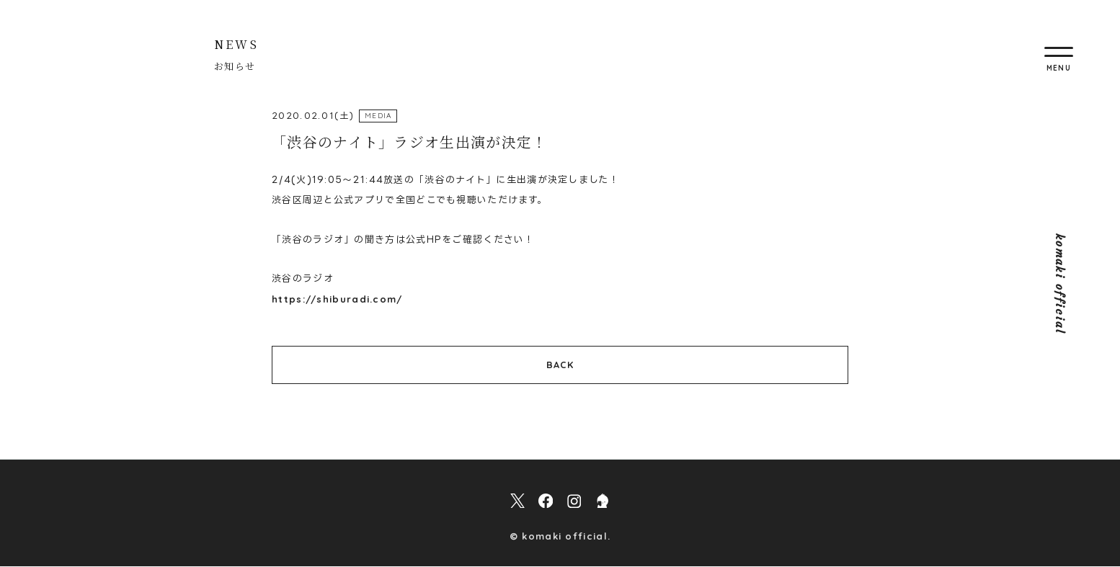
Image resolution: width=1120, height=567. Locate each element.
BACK (560, 364)
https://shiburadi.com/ (337, 299)
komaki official (1060, 283)
